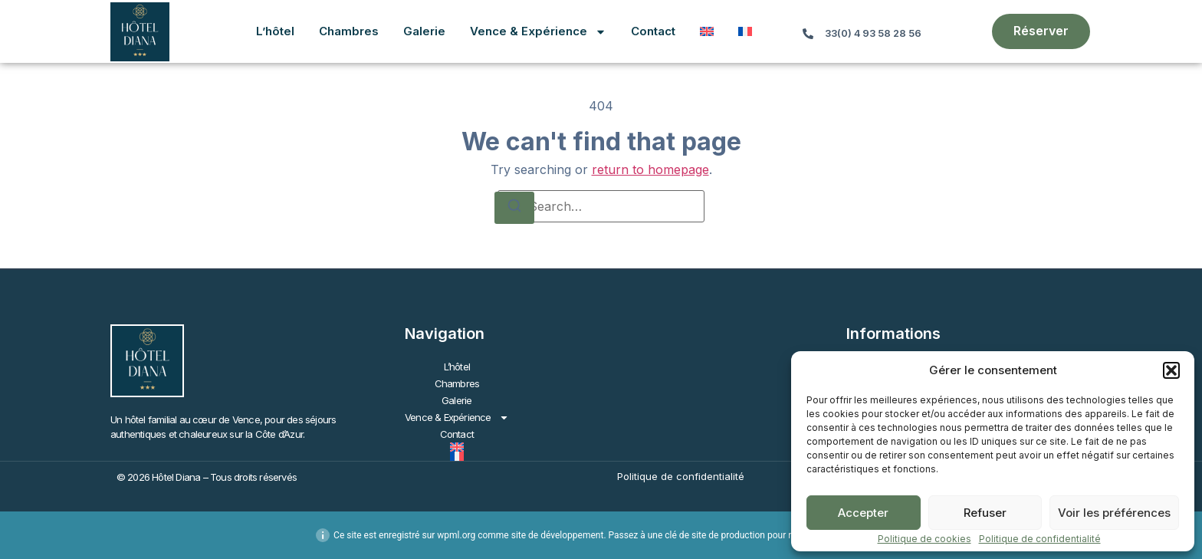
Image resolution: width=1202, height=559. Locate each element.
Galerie (424, 31)
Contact (653, 31)
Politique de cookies (924, 538)
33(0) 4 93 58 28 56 (873, 33)
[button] (1171, 370)
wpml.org (456, 535)
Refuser (985, 512)
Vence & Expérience (538, 31)
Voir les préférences (1114, 512)
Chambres (349, 31)
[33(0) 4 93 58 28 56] (808, 33)
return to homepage (650, 169)
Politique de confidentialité (1040, 538)
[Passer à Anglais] (707, 31)
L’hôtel (275, 31)
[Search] (514, 208)
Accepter (863, 512)
